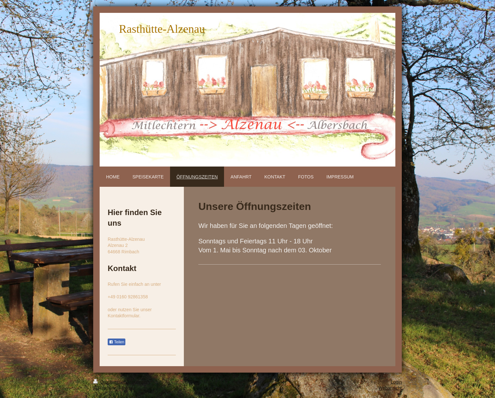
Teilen (116, 342)
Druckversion (110, 381)
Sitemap (138, 381)
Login (396, 381)
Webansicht (390, 388)
